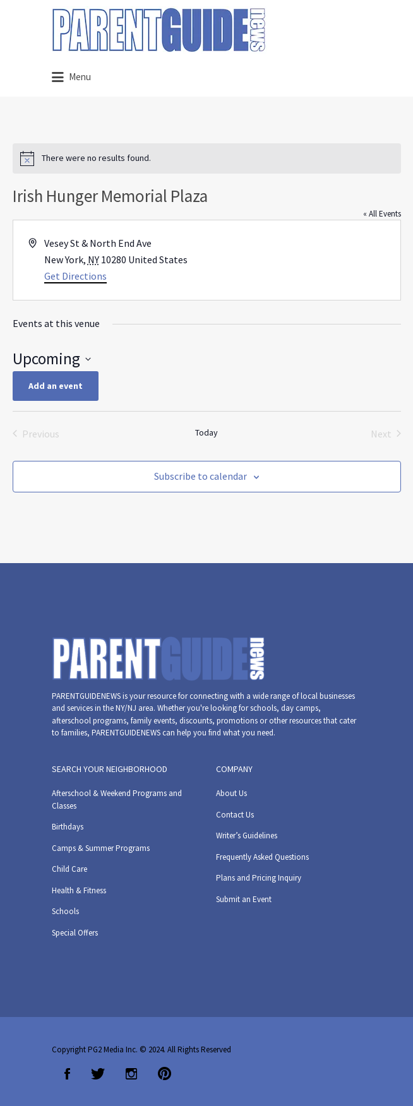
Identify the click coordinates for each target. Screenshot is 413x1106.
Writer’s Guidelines (246, 835)
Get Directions (75, 276)
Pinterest (164, 1073)
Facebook (67, 1073)
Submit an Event (244, 899)
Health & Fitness (79, 890)
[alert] (207, 158)
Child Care (69, 869)
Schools (65, 911)
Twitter (98, 1073)
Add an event (55, 385)
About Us (231, 793)
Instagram (131, 1073)
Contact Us (235, 814)
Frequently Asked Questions (262, 857)
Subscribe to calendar (200, 476)
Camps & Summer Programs (101, 848)
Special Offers (75, 932)
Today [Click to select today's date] (206, 432)
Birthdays (67, 826)
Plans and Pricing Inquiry (258, 877)
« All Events (382, 213)
